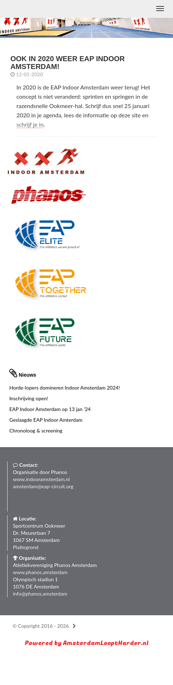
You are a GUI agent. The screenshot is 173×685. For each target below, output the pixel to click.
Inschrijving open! (28, 398)
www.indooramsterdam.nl (41, 479)
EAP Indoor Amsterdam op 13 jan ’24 (50, 409)
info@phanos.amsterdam (40, 594)
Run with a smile (61, 660)
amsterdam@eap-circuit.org (43, 486)
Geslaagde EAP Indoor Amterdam (46, 420)
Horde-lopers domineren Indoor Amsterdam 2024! (64, 388)
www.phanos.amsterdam (40, 572)
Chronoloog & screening (35, 430)
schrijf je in (30, 124)
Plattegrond (25, 547)
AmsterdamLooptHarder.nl (106, 642)
